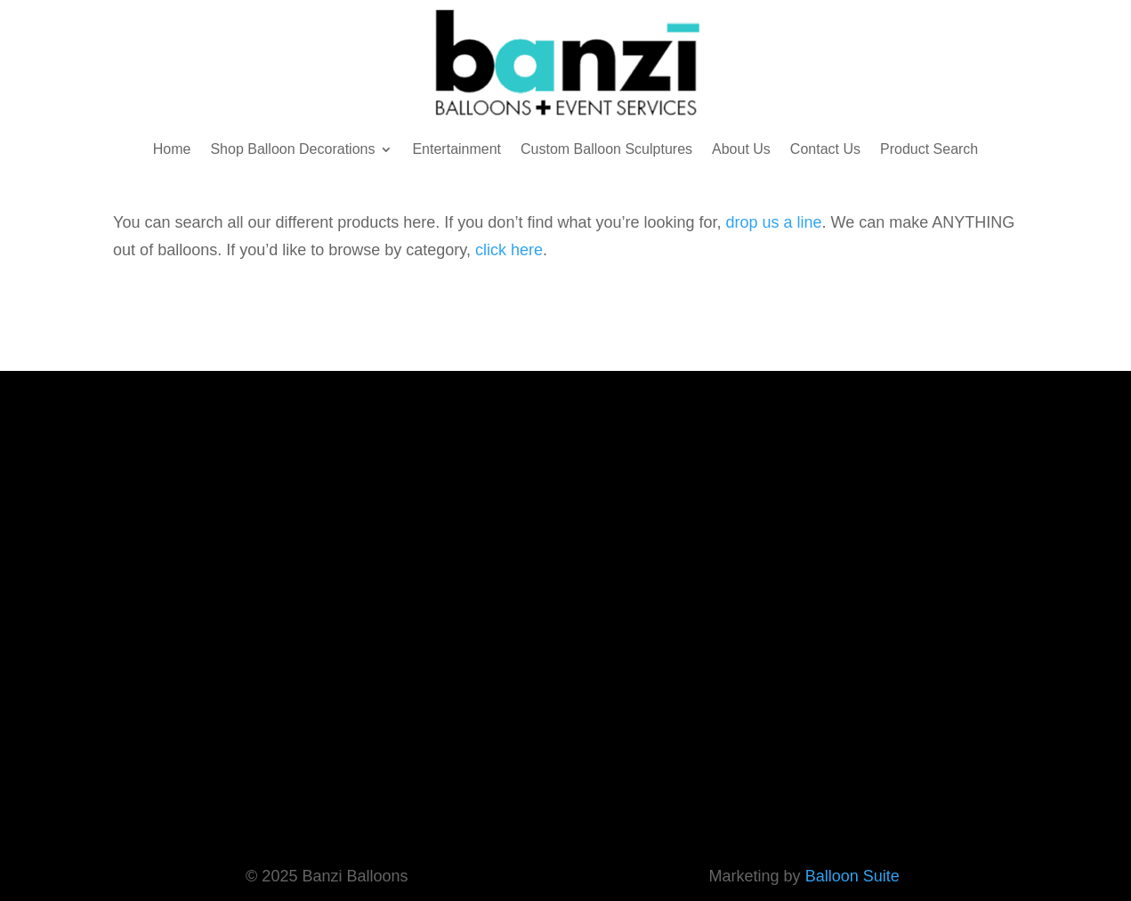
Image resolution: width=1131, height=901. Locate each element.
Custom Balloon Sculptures (606, 149)
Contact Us (825, 149)
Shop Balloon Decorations (292, 149)
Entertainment (456, 149)
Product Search (929, 149)
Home (172, 149)
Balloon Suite (852, 876)
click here (509, 250)
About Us (741, 149)
